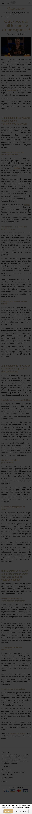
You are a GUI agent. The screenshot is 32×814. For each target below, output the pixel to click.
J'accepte (8, 811)
